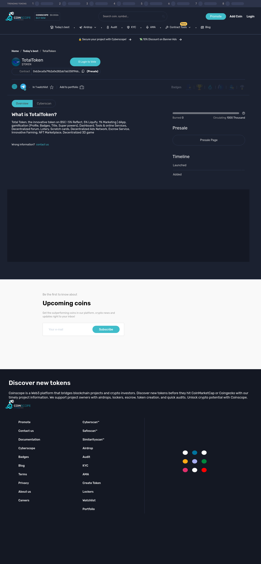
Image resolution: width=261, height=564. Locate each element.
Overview (22, 103)
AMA (85, 474)
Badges (176, 87)
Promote (216, 16)
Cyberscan (44, 103)
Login (250, 16)
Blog (21, 465)
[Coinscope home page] (17, 16)
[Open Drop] (209, 116)
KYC (85, 465)
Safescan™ (89, 431)
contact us (42, 144)
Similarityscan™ (93, 439)
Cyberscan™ (90, 422)
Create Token (91, 483)
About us (24, 491)
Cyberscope (26, 448)
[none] (88, 27)
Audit (86, 457)
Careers (23, 500)
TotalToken (49, 51)
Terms (22, 474)
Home (15, 51)
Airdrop (87, 448)
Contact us (26, 431)
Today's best (30, 51)
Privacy (23, 483)
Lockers (88, 491)
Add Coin (236, 16)
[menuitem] (60, 27)
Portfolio (88, 509)
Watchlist (89, 500)
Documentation (29, 439)
